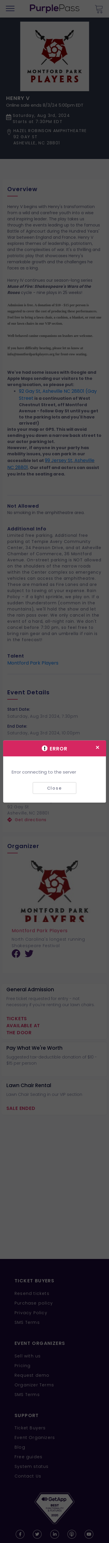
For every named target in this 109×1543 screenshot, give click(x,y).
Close (54, 788)
